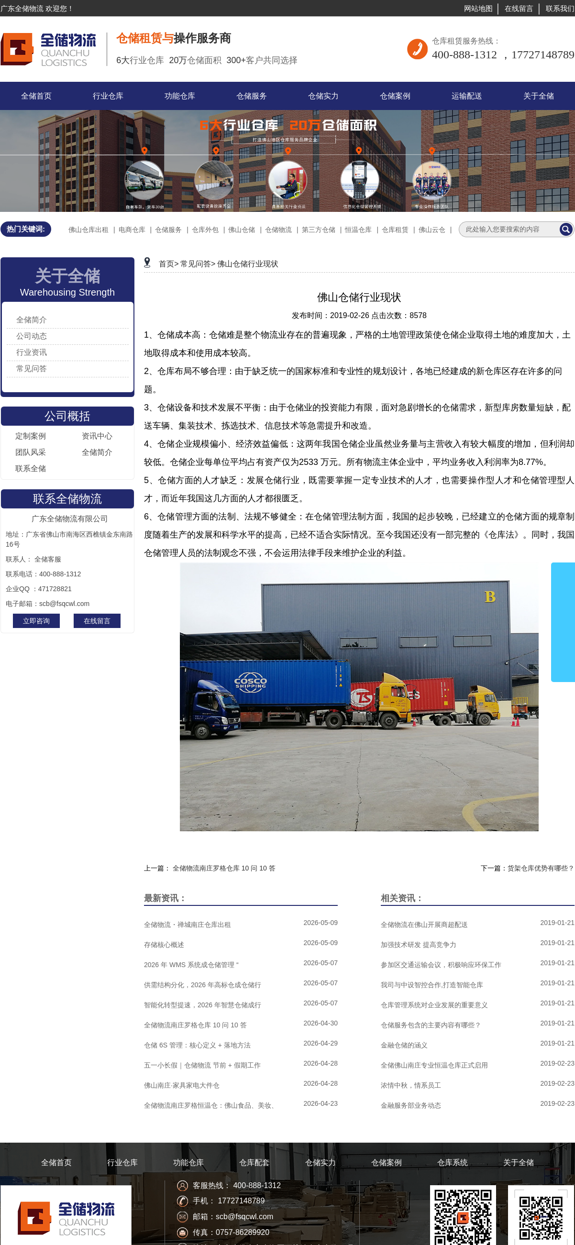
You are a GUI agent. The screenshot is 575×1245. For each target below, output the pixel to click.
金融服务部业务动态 (411, 1105)
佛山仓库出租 (88, 229)
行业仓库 (122, 1162)
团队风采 (30, 452)
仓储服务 (168, 229)
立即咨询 (36, 621)
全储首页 (56, 1162)
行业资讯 (31, 352)
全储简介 (31, 320)
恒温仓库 (358, 229)
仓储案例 (386, 1162)
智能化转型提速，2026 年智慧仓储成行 (202, 1005)
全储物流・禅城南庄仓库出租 (187, 924)
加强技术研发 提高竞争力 (418, 944)
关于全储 (518, 1162)
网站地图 (478, 8)
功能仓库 (188, 1162)
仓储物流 (278, 229)
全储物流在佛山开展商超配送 (424, 924)
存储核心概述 (164, 944)
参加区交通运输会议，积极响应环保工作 (441, 965)
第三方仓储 (318, 229)
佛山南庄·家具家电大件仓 (182, 1085)
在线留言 (519, 8)
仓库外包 (205, 229)
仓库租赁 (395, 229)
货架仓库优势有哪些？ (541, 868)
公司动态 (31, 336)
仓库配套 (254, 1162)
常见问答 (31, 368)
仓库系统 (452, 1162)
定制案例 (30, 436)
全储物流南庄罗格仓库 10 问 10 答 (224, 868)
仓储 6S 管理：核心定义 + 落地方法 (197, 1045)
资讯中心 (97, 436)
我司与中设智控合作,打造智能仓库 (432, 985)
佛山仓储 (241, 229)
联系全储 (30, 468)
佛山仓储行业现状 (247, 264)
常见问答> (197, 264)
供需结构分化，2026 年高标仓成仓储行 (202, 985)
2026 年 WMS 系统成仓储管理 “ (191, 965)
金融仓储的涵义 (404, 1045)
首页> (168, 264)
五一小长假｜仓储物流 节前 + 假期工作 (202, 1065)
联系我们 (560, 8)
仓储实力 (320, 1162)
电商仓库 (132, 229)
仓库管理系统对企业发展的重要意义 (434, 1005)
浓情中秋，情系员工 (411, 1085)
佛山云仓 (432, 229)
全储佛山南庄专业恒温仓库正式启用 (434, 1065)
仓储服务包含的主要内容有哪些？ (431, 1025)
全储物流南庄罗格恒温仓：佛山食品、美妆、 (211, 1105)
